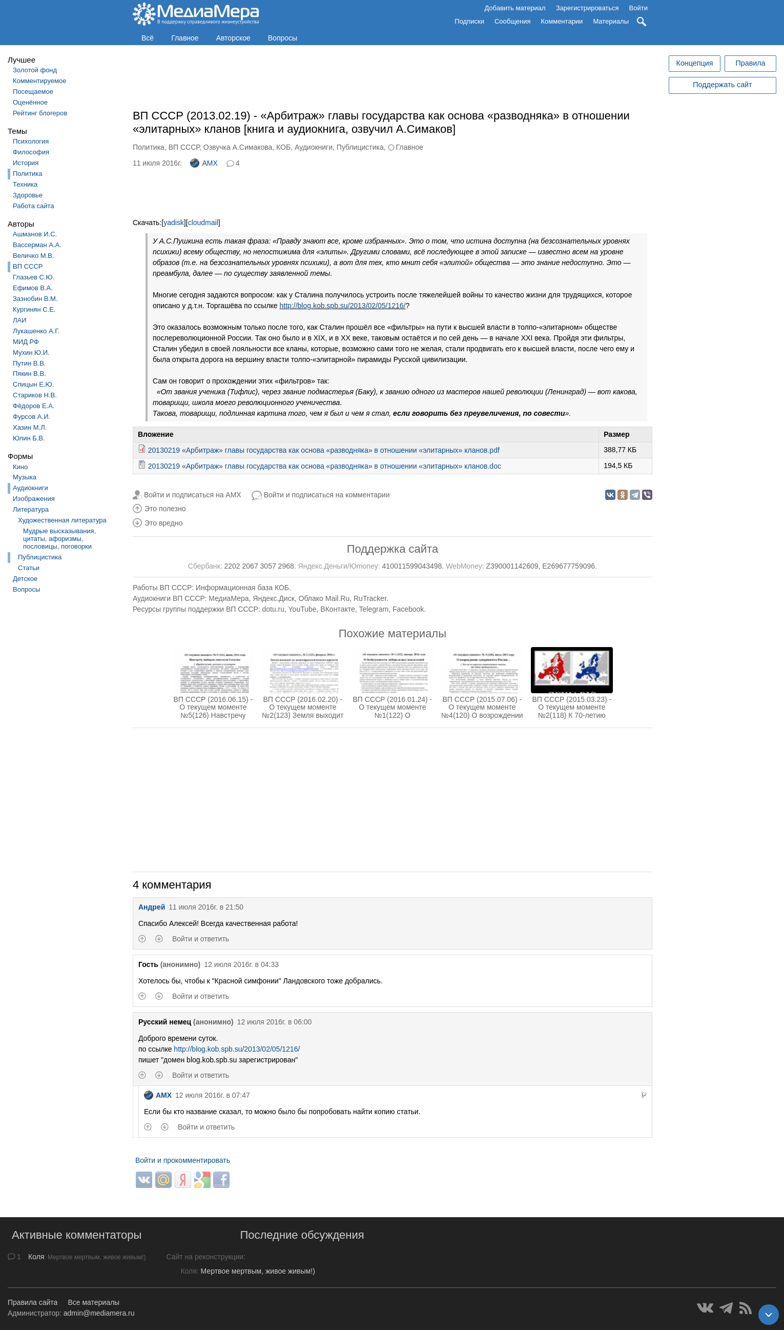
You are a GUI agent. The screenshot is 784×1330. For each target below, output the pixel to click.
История (25, 163)
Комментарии (562, 21)
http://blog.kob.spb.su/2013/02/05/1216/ (343, 305)
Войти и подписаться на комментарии (327, 495)
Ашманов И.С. (35, 234)
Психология (31, 141)
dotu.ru (273, 609)
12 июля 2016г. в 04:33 (241, 964)
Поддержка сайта (392, 548)
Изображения (34, 498)
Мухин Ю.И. (31, 352)
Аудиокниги (30, 488)
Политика (28, 173)
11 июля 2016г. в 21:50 (206, 907)
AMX (203, 163)
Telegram (374, 609)
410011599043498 (412, 566)
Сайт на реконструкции (204, 1257)
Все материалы (93, 1302)
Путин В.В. (29, 363)
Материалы (611, 21)
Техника (25, 184)
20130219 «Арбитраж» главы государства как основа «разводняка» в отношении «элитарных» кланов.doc (324, 466)
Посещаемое (33, 91)
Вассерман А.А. (37, 245)
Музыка (24, 477)
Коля (36, 1257)
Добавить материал (514, 8)
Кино (20, 467)
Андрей (151, 907)
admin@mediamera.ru (99, 1313)
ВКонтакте (337, 609)
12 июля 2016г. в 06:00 (274, 1022)
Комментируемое (39, 81)
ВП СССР (28, 266)
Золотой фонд (35, 70)
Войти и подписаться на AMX (192, 495)
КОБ (283, 147)
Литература (31, 509)
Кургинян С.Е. (34, 309)
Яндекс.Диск (273, 598)
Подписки (469, 21)
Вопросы (282, 38)
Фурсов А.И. (31, 416)
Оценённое (30, 102)
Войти (638, 8)
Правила (750, 63)
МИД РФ (26, 342)
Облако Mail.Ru (324, 598)
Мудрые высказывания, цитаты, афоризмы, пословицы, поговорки (59, 538)
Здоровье (28, 195)
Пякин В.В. (29, 373)
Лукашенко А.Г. (36, 331)
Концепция (694, 63)
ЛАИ (20, 320)
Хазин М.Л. (30, 427)
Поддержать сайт (722, 84)
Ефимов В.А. (33, 288)
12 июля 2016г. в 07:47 (212, 1095)
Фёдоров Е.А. (33, 406)
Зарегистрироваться (587, 8)
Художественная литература (62, 520)
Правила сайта (32, 1302)
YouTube (302, 609)
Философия (31, 152)
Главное (185, 38)
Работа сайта (33, 206)
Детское (25, 578)
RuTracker (370, 598)
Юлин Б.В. (29, 438)
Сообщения (512, 21)
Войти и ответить (200, 939)
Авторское (233, 38)
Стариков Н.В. (35, 395)
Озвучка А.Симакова (238, 147)
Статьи (28, 568)
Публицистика (39, 557)
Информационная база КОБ (242, 587)
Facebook (408, 609)
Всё (147, 38)
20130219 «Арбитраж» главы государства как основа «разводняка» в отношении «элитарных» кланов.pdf (324, 450)
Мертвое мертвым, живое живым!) (258, 1271)
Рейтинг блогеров (40, 113)
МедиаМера (229, 598)
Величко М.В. (33, 255)
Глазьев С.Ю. (33, 277)
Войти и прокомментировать (182, 1160)
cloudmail (203, 222)
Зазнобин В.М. (35, 299)
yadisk (173, 222)
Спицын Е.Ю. (33, 384)
